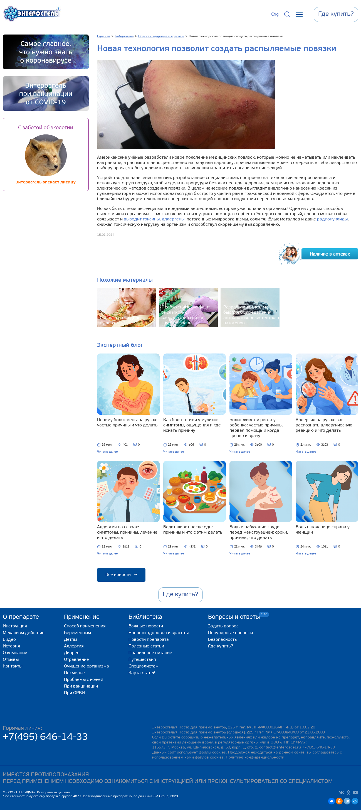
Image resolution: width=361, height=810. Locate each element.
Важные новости (145, 626)
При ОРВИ (74, 693)
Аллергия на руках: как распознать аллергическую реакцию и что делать (324, 425)
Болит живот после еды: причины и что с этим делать (192, 530)
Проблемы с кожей (83, 680)
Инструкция (15, 626)
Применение (82, 617)
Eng (275, 14)
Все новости (121, 575)
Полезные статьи (146, 646)
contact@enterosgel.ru (280, 747)
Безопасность (222, 639)
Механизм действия (23, 633)
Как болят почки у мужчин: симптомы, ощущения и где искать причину (192, 425)
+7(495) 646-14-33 (45, 737)
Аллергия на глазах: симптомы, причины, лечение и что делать (127, 532)
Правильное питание (150, 653)
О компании (15, 653)
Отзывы (11, 659)
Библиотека (145, 617)
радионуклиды (332, 219)
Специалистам (143, 666)
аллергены (173, 219)
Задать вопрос (223, 626)
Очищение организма (86, 666)
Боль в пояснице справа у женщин (323, 530)
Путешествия (142, 659)
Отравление (76, 659)
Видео (9, 639)
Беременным (77, 633)
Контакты (12, 666)
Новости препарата (148, 639)
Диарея (72, 653)
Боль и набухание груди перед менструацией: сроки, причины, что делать (258, 532)
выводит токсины (142, 219)
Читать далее (107, 451)
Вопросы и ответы (234, 616)
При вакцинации (81, 686)
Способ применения (85, 626)
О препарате (21, 617)
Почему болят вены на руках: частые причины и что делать (127, 423)
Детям (70, 639)
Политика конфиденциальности (255, 757)
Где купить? (220, 646)
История (11, 646)
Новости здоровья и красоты (158, 633)
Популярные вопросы (230, 633)
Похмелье (74, 673)
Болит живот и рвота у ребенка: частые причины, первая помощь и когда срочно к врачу (256, 428)
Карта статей (141, 673)
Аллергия (74, 646)
